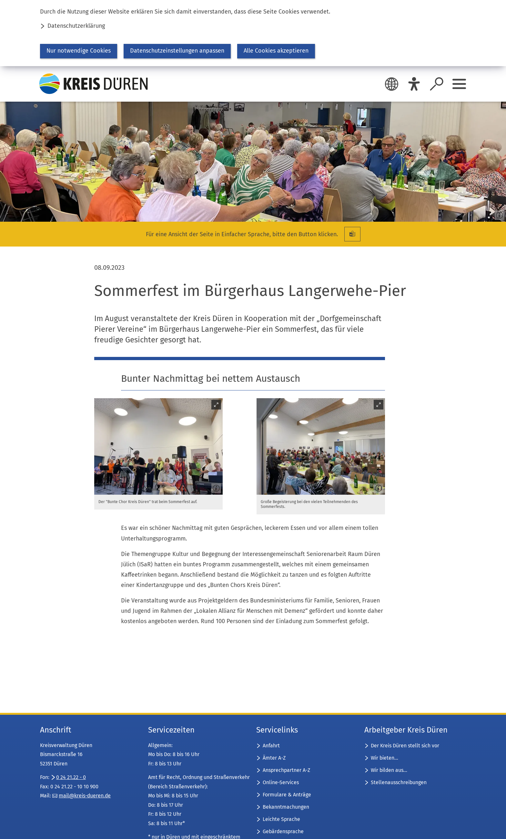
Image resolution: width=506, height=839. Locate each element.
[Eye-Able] (414, 84)
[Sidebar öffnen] (459, 84)
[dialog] (253, 33)
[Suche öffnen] (437, 84)
